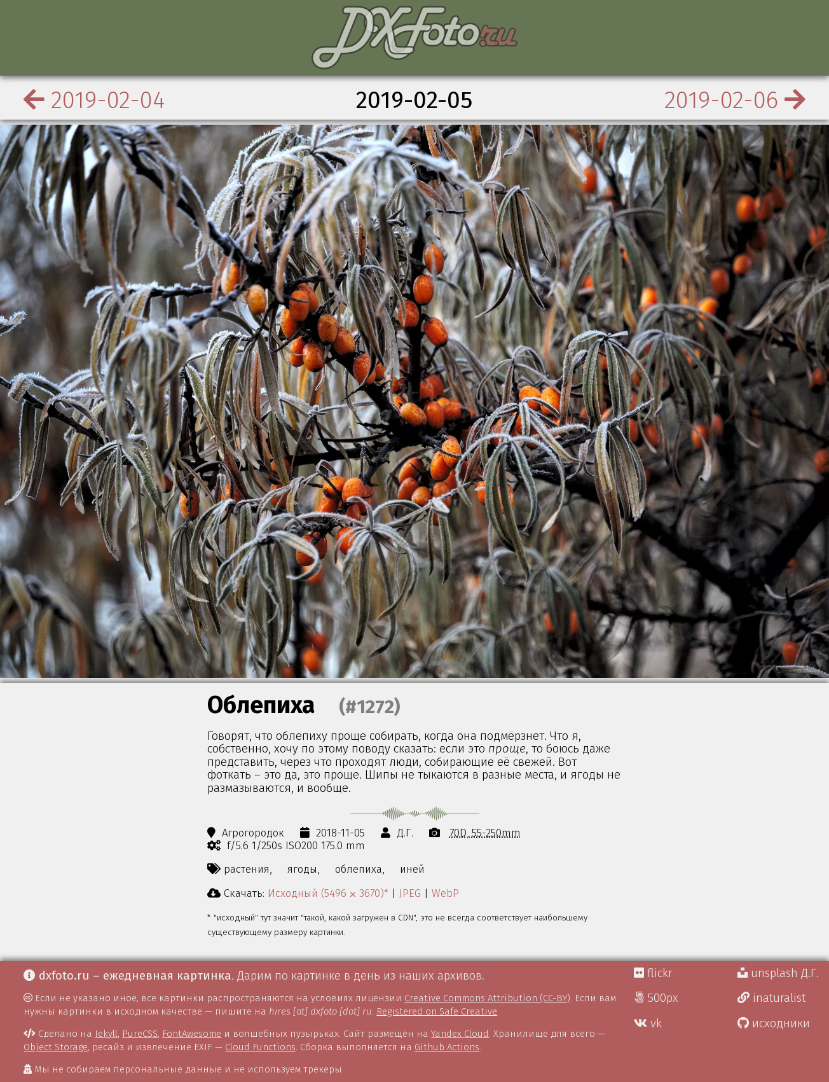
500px (656, 998)
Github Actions (447, 1047)
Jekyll (106, 1033)
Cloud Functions (260, 1047)
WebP (445, 893)
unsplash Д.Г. (778, 973)
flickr (653, 973)
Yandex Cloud (460, 1033)
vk (648, 1023)
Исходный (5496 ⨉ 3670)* (328, 893)
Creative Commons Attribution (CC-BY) (487, 998)
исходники (773, 1023)
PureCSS (140, 1033)
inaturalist (771, 998)
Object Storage (56, 1047)
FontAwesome (191, 1033)
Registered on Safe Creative (436, 1011)
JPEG (410, 893)
